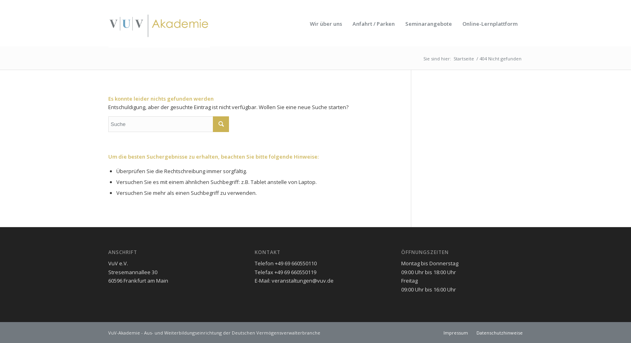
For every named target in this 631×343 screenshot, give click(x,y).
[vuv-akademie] (159, 23)
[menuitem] (326, 23)
